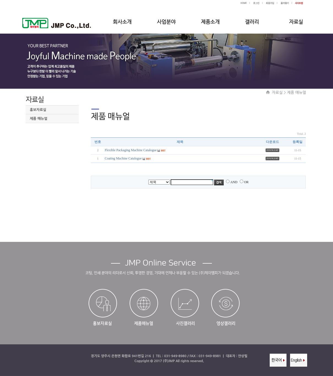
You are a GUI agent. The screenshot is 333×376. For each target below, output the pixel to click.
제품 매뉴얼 (38, 118)
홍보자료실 (38, 110)
